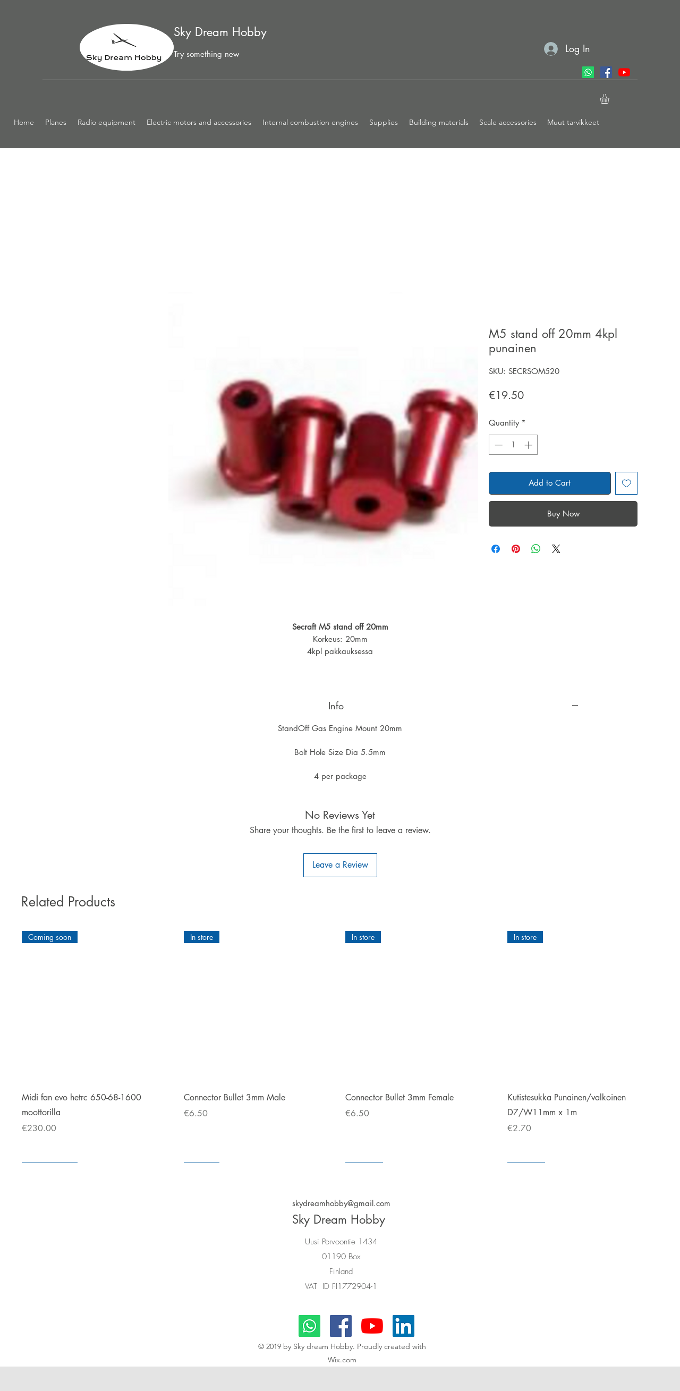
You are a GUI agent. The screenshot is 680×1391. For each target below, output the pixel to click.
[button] (56, 122)
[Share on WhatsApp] (536, 548)
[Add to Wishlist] (626, 483)
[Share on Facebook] (495, 548)
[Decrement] (497, 445)
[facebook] (606, 72)
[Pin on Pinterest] (515, 548)
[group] (340, 1047)
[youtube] (624, 72)
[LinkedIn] (403, 1326)
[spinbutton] (513, 445)
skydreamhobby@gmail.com (341, 1203)
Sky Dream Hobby (220, 31)
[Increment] (529, 445)
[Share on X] (556, 548)
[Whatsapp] (588, 72)
